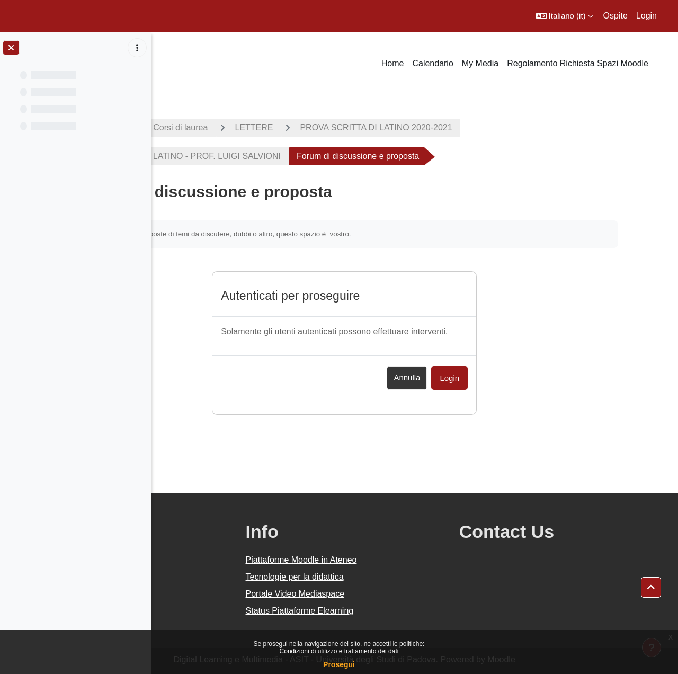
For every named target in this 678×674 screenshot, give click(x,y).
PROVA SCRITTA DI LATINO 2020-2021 (484, 127)
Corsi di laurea (289, 127)
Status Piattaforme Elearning (393, 610)
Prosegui (339, 664)
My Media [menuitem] (480, 63)
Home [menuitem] (392, 63)
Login (646, 15)
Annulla (477, 377)
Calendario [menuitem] (432, 63)
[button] (564, 16)
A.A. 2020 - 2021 (203, 127)
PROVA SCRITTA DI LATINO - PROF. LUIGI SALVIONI (285, 156)
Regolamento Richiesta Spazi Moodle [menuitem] (577, 63)
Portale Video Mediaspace (388, 593)
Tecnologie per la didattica (388, 576)
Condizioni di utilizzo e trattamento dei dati (339, 651)
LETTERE (362, 127)
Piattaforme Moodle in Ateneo (394, 559)
